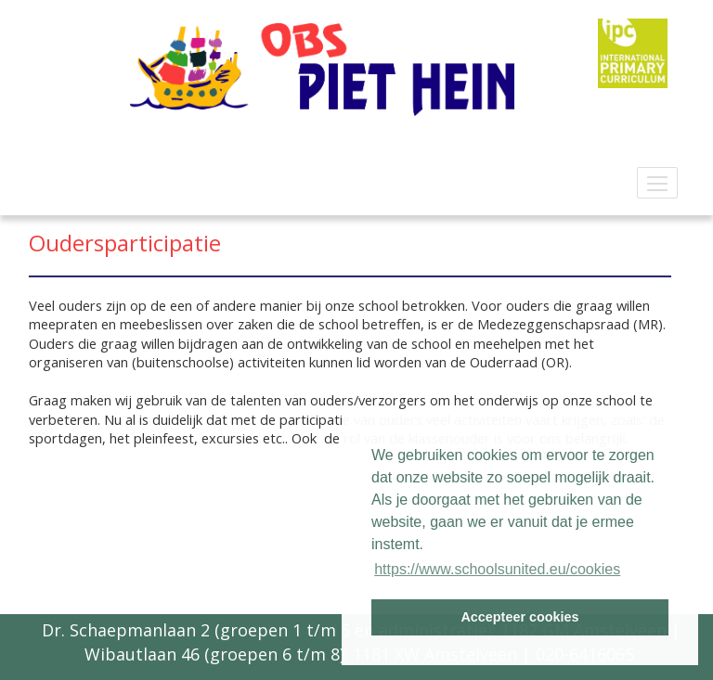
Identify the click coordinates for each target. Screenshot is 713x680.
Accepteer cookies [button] (519, 616)
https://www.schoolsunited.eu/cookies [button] (497, 569)
